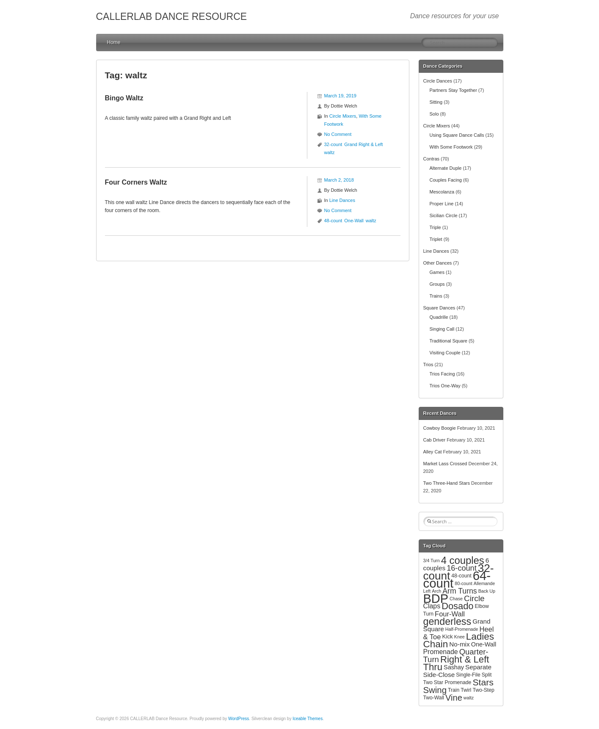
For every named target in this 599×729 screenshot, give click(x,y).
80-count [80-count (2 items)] (463, 583)
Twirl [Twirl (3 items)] (466, 690)
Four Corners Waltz (136, 182)
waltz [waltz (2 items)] (469, 697)
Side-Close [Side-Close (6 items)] (439, 674)
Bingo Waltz (124, 98)
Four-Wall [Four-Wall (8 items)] (450, 614)
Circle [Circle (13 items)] (474, 598)
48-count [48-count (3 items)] (461, 576)
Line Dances (342, 200)
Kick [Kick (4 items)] (447, 636)
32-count (333, 144)
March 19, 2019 (340, 95)
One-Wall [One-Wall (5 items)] (483, 644)
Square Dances (439, 307)
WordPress (238, 718)
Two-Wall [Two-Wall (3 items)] (433, 698)
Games (437, 272)
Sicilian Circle (444, 215)
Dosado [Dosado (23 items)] (457, 606)
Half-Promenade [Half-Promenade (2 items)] (461, 629)
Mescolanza (442, 191)
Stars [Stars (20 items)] (482, 682)
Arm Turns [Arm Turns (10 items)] (459, 591)
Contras (431, 158)
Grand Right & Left (363, 144)
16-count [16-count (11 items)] (462, 568)
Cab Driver (434, 439)
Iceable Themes (308, 718)
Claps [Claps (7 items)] (432, 606)
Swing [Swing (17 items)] (435, 690)
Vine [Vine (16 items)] (453, 697)
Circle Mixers (342, 116)
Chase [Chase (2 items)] (456, 598)
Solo (434, 113)
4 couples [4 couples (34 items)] (462, 560)
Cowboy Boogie (439, 428)
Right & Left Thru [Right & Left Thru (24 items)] (456, 663)
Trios (428, 364)
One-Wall (353, 220)
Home (114, 42)
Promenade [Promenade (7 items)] (440, 651)
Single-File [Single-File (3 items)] (468, 675)
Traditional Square (448, 340)
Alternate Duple (446, 168)
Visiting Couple (445, 352)
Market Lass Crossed (445, 463)
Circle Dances (437, 80)
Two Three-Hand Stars (446, 483)
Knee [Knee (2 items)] (459, 636)
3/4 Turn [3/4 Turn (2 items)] (431, 560)
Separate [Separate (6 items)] (478, 667)
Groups (437, 284)
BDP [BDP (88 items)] (436, 598)
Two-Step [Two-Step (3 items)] (483, 690)
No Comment (338, 134)
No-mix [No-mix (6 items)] (459, 644)
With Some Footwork (451, 146)
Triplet (436, 239)
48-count (333, 220)
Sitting (436, 102)
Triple (435, 227)
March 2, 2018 (339, 179)
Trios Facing (442, 373)
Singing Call (442, 328)
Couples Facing (446, 179)
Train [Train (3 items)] (453, 690)
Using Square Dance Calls (457, 135)
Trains (436, 295)
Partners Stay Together (453, 90)
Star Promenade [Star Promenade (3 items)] (453, 682)
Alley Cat (432, 451)
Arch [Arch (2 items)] (436, 591)
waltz (329, 152)
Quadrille (439, 317)
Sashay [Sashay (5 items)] (454, 667)
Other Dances (437, 262)
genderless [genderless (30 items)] (447, 621)
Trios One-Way (445, 385)
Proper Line (442, 203)
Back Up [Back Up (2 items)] (486, 591)
